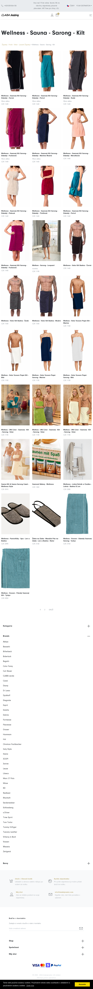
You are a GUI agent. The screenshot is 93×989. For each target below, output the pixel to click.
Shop (46, 941)
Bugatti (6, 661)
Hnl (4, 739)
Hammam (7, 735)
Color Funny (8, 666)
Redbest (6, 793)
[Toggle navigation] (90, 15)
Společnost (46, 947)
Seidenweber (9, 803)
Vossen (6, 842)
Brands (46, 636)
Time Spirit (8, 817)
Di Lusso (6, 691)
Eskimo (6, 715)
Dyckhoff (6, 696)
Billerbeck (7, 652)
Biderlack (7, 657)
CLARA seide (8, 676)
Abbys (5, 642)
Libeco (6, 774)
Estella (6, 710)
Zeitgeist (7, 852)
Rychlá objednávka (61, 879)
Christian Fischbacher (12, 744)
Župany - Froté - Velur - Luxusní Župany (16, 45)
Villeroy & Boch (9, 837)
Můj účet (19, 892)
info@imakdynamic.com (64, 892)
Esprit (5, 705)
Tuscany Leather (10, 832)
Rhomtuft (6, 798)
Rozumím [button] (82, 984)
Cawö (5, 681)
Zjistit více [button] (30, 986)
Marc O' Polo (8, 779)
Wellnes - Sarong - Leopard (44, 258)
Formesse (7, 720)
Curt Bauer (7, 671)
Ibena (5, 754)
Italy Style (7, 749)
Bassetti (6, 647)
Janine (6, 764)
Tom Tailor (7, 822)
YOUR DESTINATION (83, 6)
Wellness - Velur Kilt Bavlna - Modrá (46, 312)
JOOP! (5, 759)
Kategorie (46, 626)
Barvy (46, 863)
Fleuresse (7, 725)
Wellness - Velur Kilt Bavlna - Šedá (15, 312)
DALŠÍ (51, 610)
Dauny (5, 686)
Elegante (7, 700)
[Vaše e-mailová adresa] (43, 929)
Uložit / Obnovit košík (23, 879)
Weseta (6, 847)
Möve (5, 783)
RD (4, 788)
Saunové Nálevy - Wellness (44, 476)
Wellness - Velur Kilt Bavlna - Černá (77, 257)
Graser (6, 730)
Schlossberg (8, 808)
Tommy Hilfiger (9, 827)
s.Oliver (6, 813)
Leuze (5, 769)
